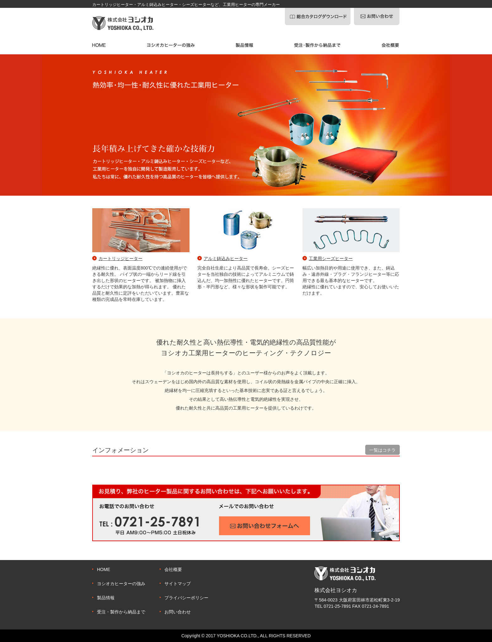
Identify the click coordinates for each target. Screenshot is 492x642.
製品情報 (106, 597)
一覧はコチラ (382, 450)
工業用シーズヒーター (331, 258)
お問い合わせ (177, 611)
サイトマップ (177, 583)
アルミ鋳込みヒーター (226, 258)
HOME (103, 569)
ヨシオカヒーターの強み (121, 583)
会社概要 (173, 569)
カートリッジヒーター (120, 258)
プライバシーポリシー (186, 597)
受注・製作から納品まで (121, 611)
